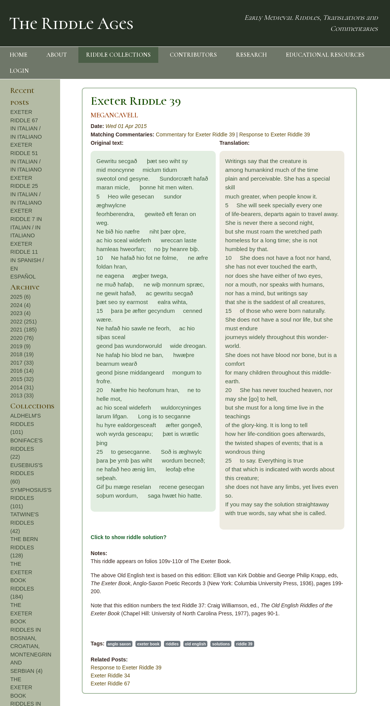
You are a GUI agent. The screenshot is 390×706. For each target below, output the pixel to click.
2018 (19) (22, 354)
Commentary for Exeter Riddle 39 (195, 134)
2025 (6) (20, 297)
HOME (18, 55)
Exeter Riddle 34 (110, 675)
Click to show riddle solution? (128, 537)
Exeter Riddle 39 (136, 100)
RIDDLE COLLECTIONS (118, 55)
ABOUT (56, 55)
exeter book (148, 644)
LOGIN (19, 71)
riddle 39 (244, 644)
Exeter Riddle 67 (110, 683)
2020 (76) (22, 338)
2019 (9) (20, 346)
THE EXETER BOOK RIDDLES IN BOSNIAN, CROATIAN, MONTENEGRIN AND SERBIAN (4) (30, 638)
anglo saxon (119, 644)
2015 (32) (22, 379)
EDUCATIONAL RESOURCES (325, 55)
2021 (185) (23, 330)
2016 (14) (22, 371)
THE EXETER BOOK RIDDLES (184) (22, 580)
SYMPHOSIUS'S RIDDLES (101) (30, 498)
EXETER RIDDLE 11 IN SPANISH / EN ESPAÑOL (27, 260)
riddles (172, 644)
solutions (221, 644)
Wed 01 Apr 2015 (125, 126)
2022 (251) (23, 322)
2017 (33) (22, 363)
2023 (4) (20, 313)
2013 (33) (22, 395)
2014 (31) (22, 387)
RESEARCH (251, 55)
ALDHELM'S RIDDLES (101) (25, 424)
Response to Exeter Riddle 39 (274, 134)
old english (195, 644)
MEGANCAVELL (114, 115)
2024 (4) (20, 305)
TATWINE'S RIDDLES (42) (24, 522)
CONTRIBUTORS (193, 55)
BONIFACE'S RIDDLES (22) (26, 448)
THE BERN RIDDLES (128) (24, 547)
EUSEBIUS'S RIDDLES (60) (26, 473)
